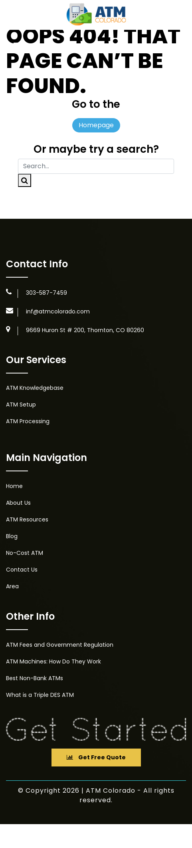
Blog (12, 536)
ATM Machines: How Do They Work (53, 661)
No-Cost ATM (24, 553)
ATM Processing (27, 421)
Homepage (96, 125)
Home (14, 486)
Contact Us (22, 570)
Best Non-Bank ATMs (34, 678)
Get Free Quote (96, 757)
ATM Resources (27, 519)
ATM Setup (21, 404)
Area (12, 586)
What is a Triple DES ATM (40, 695)
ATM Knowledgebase (34, 388)
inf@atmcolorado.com (58, 311)
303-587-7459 (46, 293)
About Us (18, 503)
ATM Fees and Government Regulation (59, 645)
